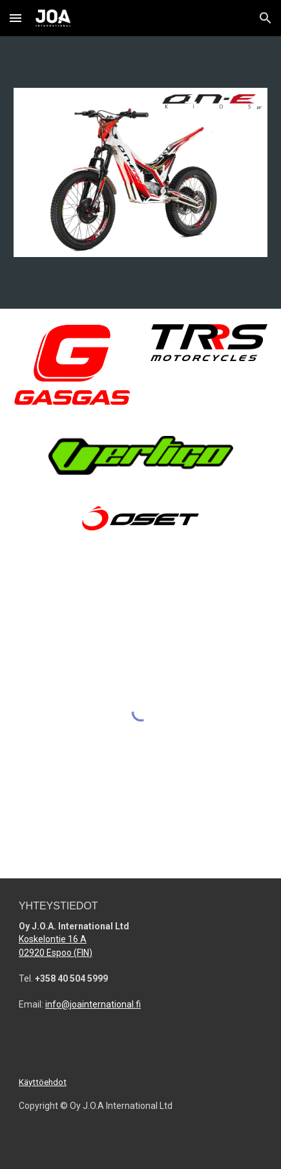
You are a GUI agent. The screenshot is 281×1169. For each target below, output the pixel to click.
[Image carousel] (140, 172)
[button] (15, 18)
